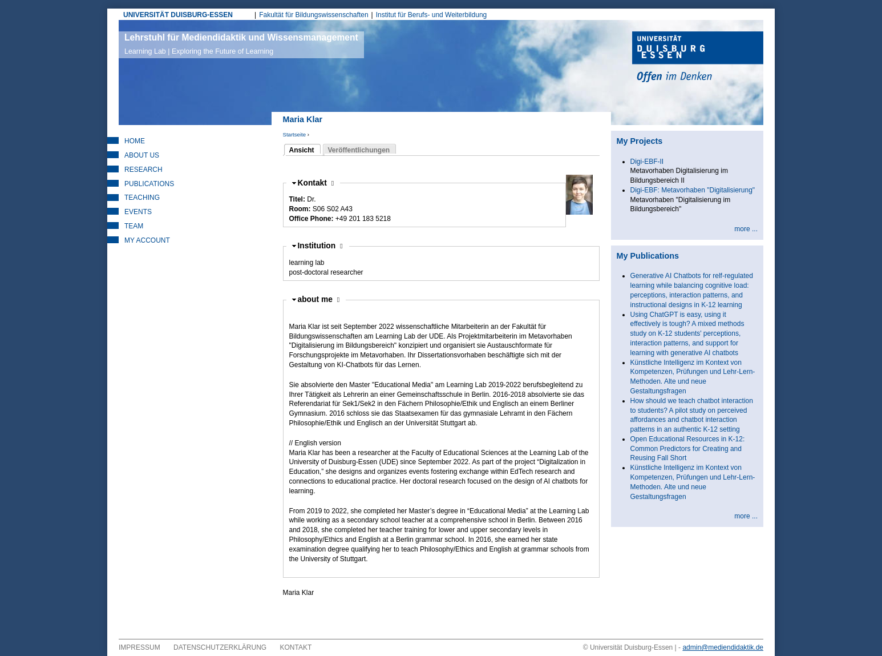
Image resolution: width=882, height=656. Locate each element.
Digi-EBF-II (647, 162)
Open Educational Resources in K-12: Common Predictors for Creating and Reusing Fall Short (687, 448)
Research (143, 170)
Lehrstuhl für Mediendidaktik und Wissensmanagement (241, 44)
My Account (147, 240)
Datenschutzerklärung (219, 647)
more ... (746, 229)
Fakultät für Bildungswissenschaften (313, 15)
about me (319, 299)
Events (138, 212)
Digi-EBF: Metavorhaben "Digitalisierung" (692, 190)
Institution (320, 246)
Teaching (142, 198)
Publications (149, 184)
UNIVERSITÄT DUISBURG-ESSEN (178, 15)
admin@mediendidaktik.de (722, 647)
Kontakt (316, 183)
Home (134, 141)
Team (133, 226)
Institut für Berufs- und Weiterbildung (431, 15)
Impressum (139, 647)
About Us (141, 155)
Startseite (294, 134)
